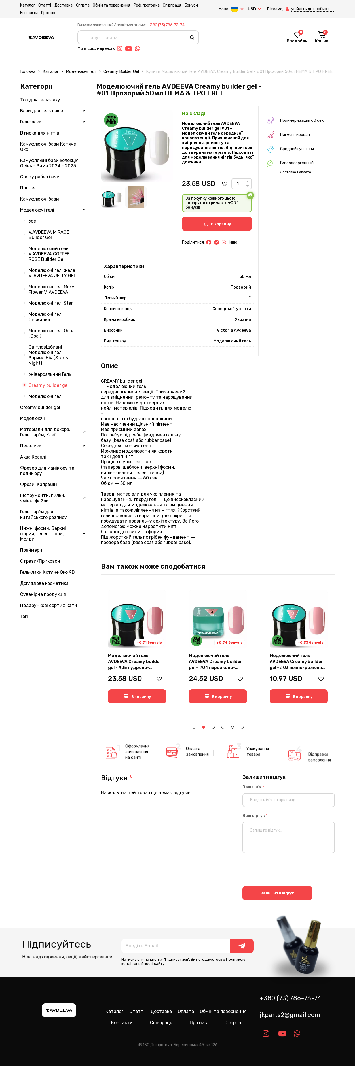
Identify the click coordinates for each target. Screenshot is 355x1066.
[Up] (247, 181)
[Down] (247, 186)
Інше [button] (233, 242)
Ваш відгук (254, 815)
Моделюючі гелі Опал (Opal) (52, 333)
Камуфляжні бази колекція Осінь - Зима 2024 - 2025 (49, 163)
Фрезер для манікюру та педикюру (47, 470)
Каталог (27, 5)
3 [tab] (213, 727)
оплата (305, 172)
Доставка (63, 5)
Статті (44, 5)
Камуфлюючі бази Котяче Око (48, 146)
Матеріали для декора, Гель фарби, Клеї (45, 432)
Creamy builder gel (121, 71)
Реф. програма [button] (147, 5)
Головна (27, 71)
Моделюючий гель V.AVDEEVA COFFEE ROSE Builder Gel (49, 254)
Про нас (48, 12)
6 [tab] (242, 727)
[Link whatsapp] (139, 49)
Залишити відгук (277, 893)
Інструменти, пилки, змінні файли (42, 498)
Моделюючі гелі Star (51, 303)
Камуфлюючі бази (39, 199)
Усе (32, 221)
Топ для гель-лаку (40, 100)
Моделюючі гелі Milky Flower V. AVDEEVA (51, 289)
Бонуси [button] (191, 5)
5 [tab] (232, 727)
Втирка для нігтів (39, 133)
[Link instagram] (121, 49)
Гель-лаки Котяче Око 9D (47, 572)
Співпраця (172, 5)
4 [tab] (223, 727)
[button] (288, 9)
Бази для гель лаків (41, 111)
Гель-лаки (31, 122)
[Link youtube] (130, 49)
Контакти (29, 12)
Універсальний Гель (50, 374)
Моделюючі (32, 418)
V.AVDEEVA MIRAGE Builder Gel (49, 234)
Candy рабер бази (40, 177)
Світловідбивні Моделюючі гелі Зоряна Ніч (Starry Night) (49, 355)
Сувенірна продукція (43, 594)
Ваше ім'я (253, 787)
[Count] (238, 184)
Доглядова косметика (44, 583)
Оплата (83, 5)
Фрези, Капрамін (38, 484)
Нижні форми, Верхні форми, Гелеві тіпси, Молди (43, 534)
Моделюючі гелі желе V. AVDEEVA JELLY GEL (52, 273)
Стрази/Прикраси (40, 561)
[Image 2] (136, 197)
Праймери (31, 550)
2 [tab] (203, 727)
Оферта (232, 1022)
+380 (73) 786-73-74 (166, 25)
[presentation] (285, 871)
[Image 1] (112, 197)
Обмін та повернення (111, 5)
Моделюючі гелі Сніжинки (46, 317)
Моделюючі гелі (81, 71)
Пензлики (31, 446)
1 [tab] (194, 727)
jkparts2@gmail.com (290, 1015)
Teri (24, 616)
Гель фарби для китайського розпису (43, 514)
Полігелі (29, 188)
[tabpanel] (137, 647)
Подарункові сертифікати (48, 605)
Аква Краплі (33, 457)
